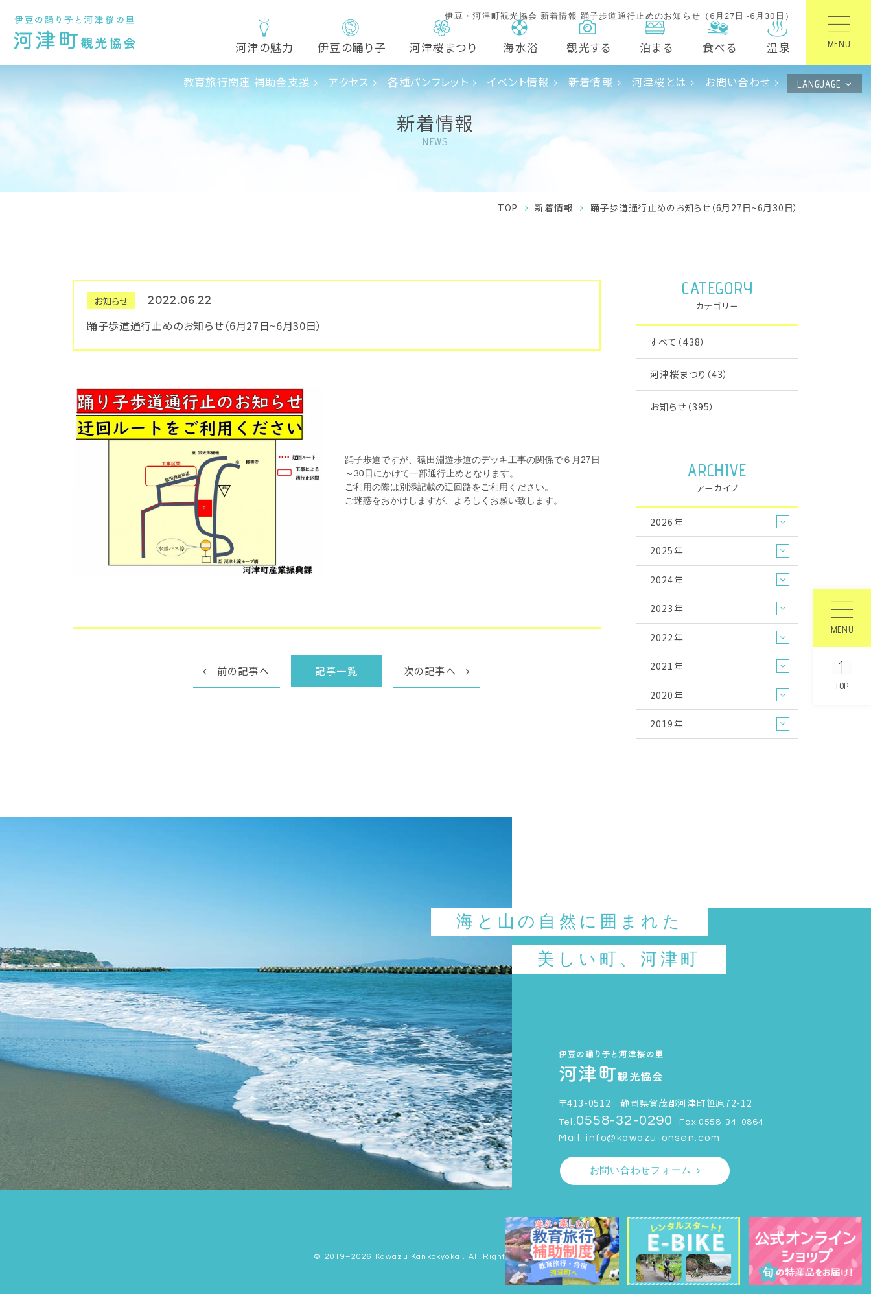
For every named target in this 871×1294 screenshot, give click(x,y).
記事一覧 (336, 670)
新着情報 (590, 81)
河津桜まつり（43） (689, 374)
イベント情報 (518, 81)
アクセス (349, 81)
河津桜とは (659, 81)
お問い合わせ (738, 81)
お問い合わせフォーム (641, 1170)
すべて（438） (678, 341)
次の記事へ (430, 670)
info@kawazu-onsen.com (653, 1138)
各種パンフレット (428, 81)
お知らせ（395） (682, 406)
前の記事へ (243, 670)
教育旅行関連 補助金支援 (246, 81)
